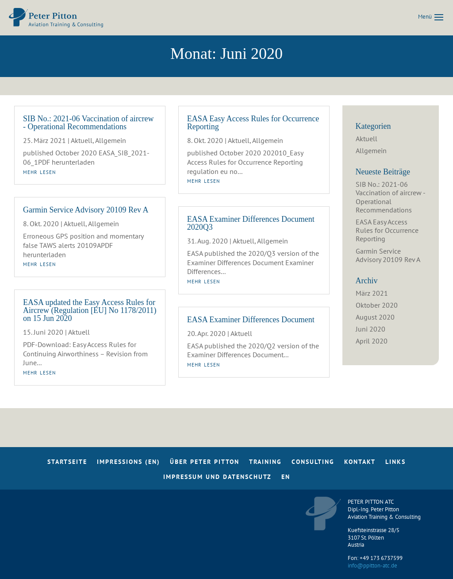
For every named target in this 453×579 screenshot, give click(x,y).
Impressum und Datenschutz (217, 479)
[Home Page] (56, 16)
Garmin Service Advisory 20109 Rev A (85, 209)
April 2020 (372, 340)
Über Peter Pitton (204, 464)
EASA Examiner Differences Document (251, 319)
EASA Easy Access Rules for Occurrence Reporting (253, 122)
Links (395, 464)
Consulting (313, 464)
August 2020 (375, 317)
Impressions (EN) (128, 464)
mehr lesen (39, 171)
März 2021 (372, 293)
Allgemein (110, 140)
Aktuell (81, 140)
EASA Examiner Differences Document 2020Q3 (251, 223)
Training (265, 464)
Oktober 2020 (377, 305)
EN (285, 479)
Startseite (67, 464)
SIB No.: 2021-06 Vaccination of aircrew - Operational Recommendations (88, 122)
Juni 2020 (370, 328)
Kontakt (360, 464)
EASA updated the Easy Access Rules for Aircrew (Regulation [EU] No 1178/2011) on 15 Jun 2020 (90, 310)
